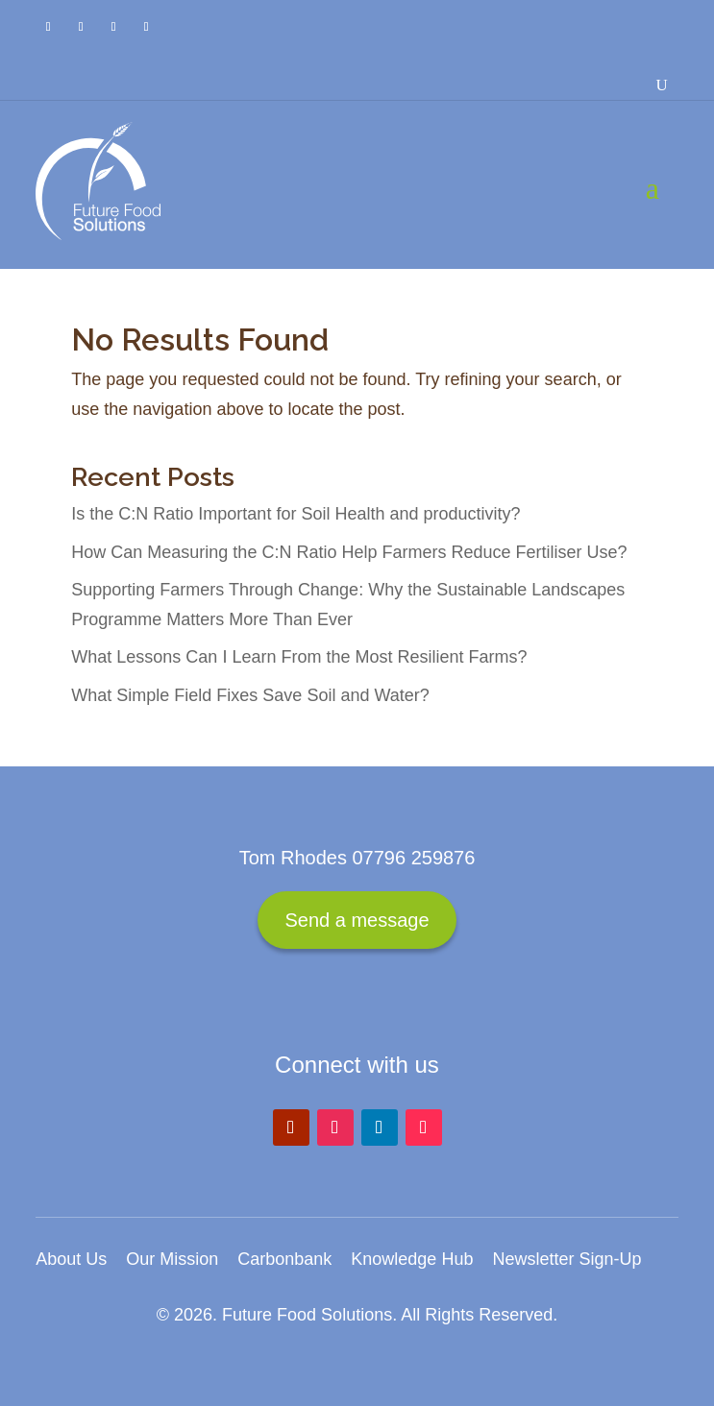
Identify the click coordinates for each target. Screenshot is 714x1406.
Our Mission (172, 1259)
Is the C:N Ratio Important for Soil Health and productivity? (295, 513)
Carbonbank (284, 1259)
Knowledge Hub (412, 1259)
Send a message (356, 920)
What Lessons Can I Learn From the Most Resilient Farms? (299, 657)
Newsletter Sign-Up (566, 1259)
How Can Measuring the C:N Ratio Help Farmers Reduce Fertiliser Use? (349, 552)
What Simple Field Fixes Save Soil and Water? (250, 695)
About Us (71, 1259)
